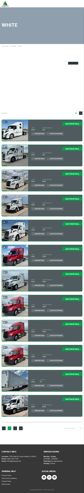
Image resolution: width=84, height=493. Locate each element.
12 (78, 428)
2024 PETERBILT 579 (44, 223)
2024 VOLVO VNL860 (44, 123)
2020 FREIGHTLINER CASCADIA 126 (43, 249)
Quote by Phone (55, 134)
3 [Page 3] (15, 428)
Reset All (72, 63)
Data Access (6, 484)
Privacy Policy (6, 475)
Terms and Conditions (9, 478)
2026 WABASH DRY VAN (43, 375)
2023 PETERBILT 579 (44, 148)
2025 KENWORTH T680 (45, 198)
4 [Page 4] (20, 428)
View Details (38, 134)
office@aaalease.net (14, 461)
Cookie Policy (6, 481)
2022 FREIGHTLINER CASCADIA (43, 174)
